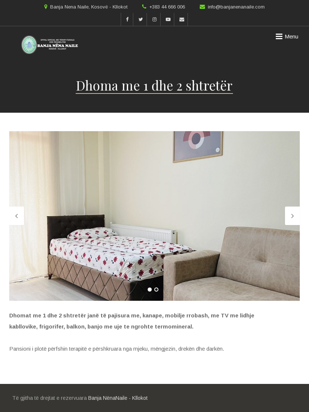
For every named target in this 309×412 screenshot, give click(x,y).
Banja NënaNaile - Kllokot (118, 398)
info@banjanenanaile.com (236, 7)
